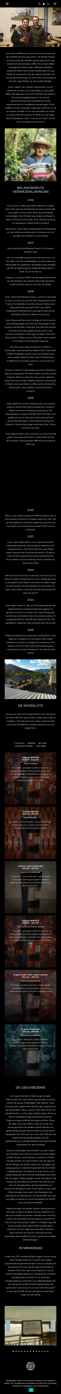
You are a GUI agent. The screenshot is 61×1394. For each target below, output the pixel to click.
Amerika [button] (31, 743)
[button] (13, 1351)
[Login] (43, 4)
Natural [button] (42, 743)
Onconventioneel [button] (24, 746)
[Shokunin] (7, 3)
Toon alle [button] (19, 743)
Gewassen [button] (41, 746)
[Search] (38, 4)
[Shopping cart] (47, 4)
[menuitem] (19, 743)
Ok (31, 1390)
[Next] (53, 1332)
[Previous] (8, 1332)
